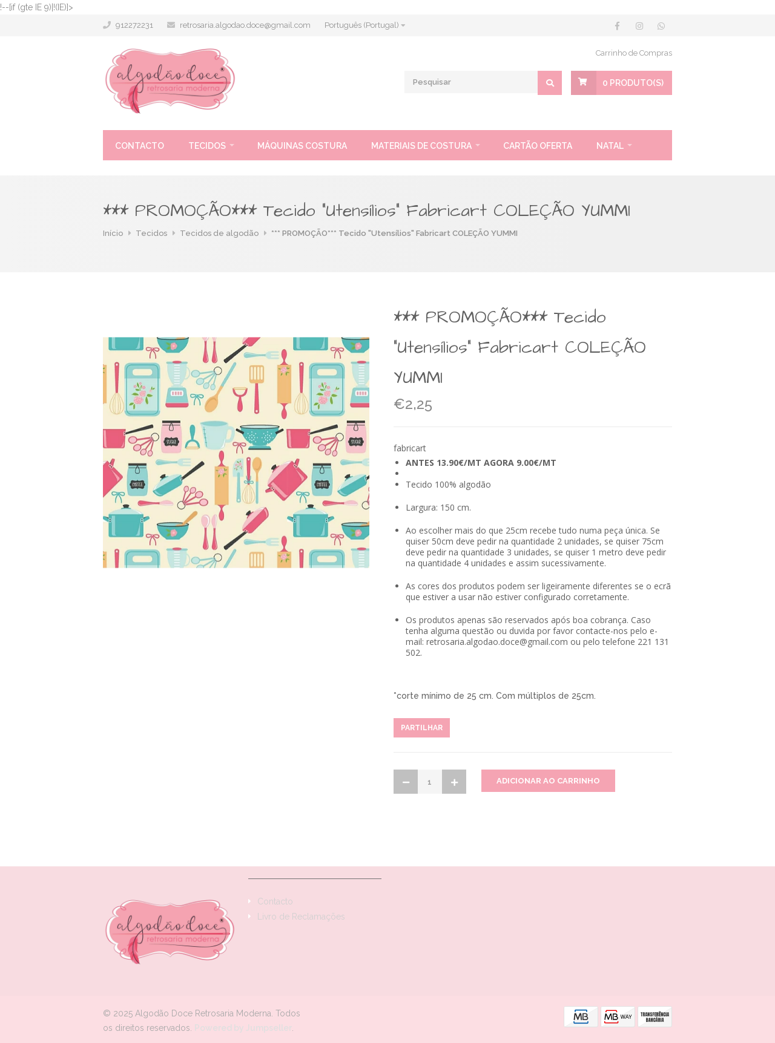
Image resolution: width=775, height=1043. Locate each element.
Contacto (139, 146)
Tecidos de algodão (219, 233)
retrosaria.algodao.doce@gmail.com (245, 25)
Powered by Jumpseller (243, 1028)
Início (113, 233)
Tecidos (207, 146)
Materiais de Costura (421, 146)
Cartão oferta (537, 146)
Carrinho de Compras (634, 52)
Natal (610, 146)
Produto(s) (633, 83)
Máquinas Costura (302, 146)
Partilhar (422, 728)
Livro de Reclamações (301, 916)
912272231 (134, 25)
